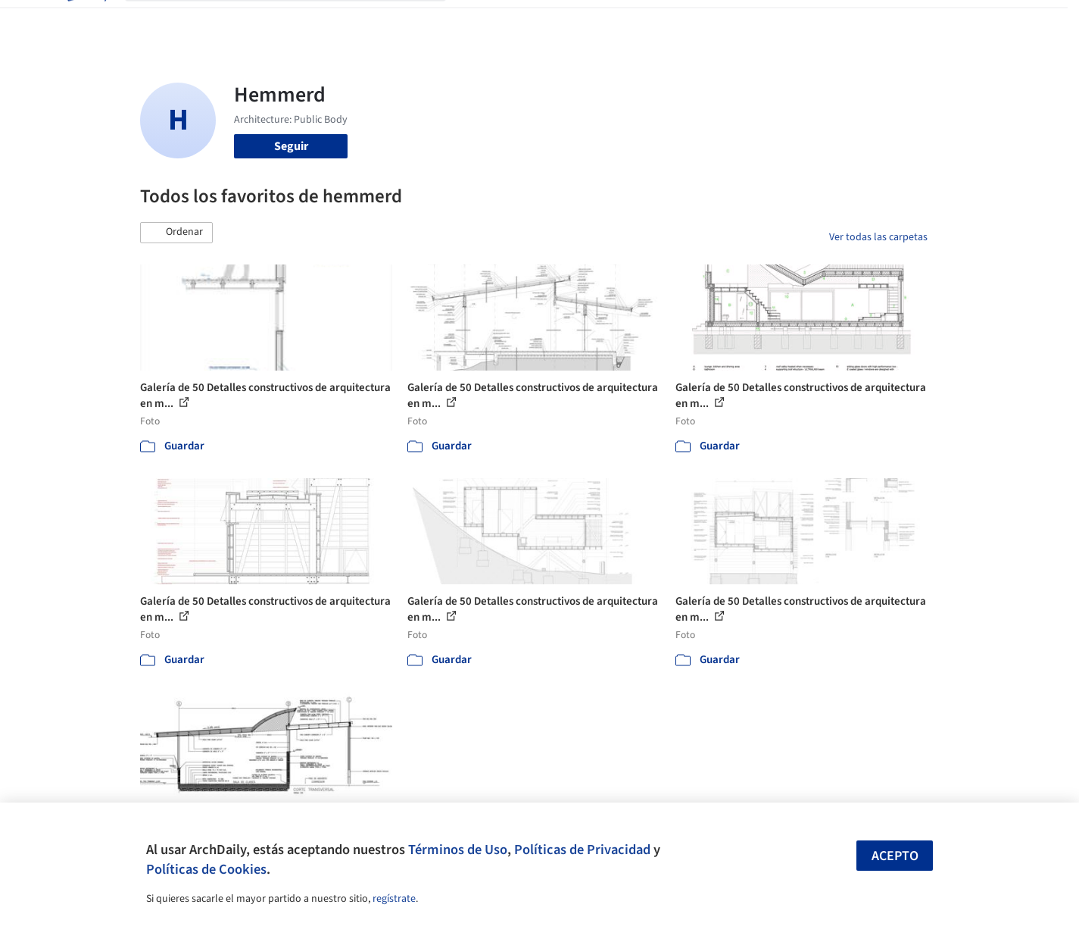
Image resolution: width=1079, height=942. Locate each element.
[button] (176, 232)
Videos (736, 21)
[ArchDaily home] (85, 21)
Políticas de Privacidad (582, 849)
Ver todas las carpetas (878, 237)
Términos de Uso (457, 849)
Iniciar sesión (819, 21)
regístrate (394, 898)
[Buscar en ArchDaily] (297, 21)
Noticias (686, 21)
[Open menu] (994, 21)
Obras (476, 21)
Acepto (895, 856)
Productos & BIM (609, 21)
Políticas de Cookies (206, 869)
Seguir (291, 146)
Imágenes (529, 21)
